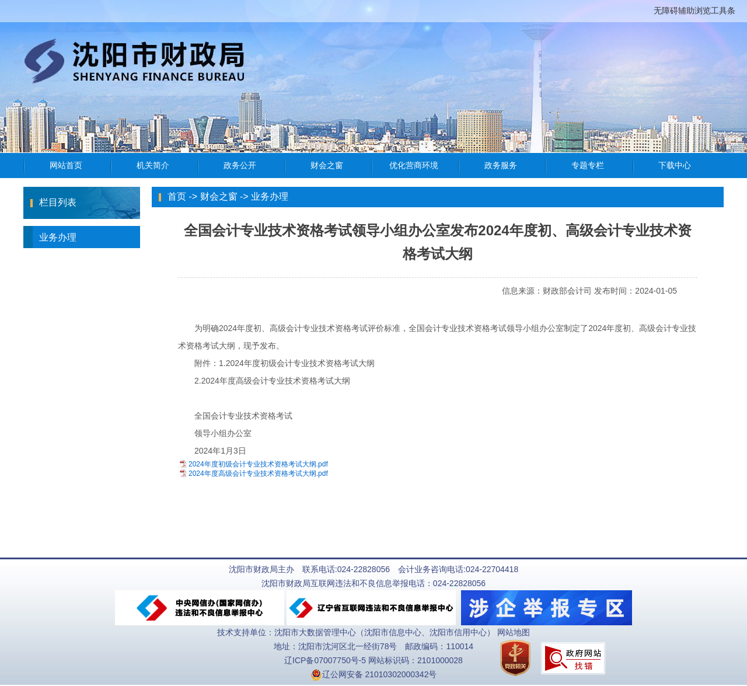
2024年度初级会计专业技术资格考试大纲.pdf (258, 464)
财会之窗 (219, 196)
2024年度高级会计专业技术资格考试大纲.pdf (258, 473)
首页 (176, 196)
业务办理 (49, 237)
